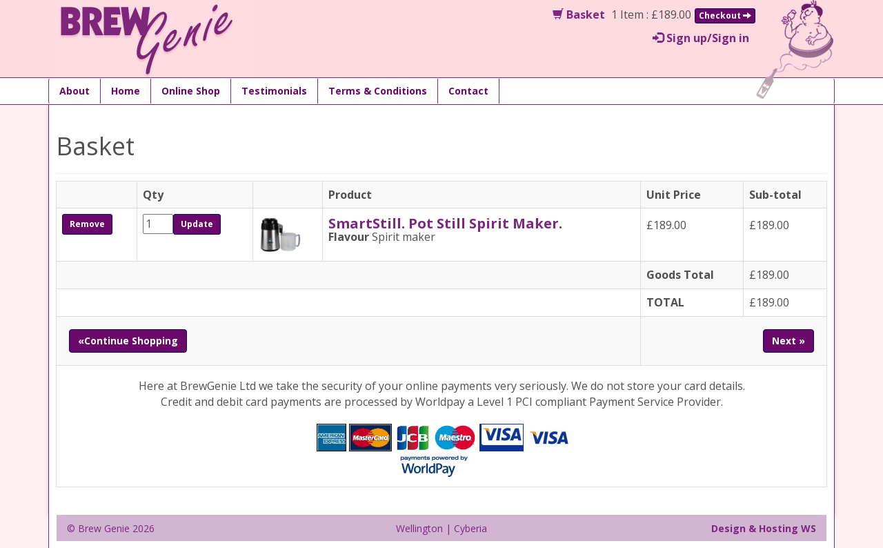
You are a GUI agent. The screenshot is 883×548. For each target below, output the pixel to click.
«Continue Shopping (128, 340)
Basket (579, 14)
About (74, 90)
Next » (788, 340)
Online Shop (190, 90)
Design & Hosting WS (763, 528)
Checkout (725, 15)
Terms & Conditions (377, 90)
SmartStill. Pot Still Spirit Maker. (445, 223)
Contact (468, 90)
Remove (87, 224)
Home (125, 90)
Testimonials (274, 90)
